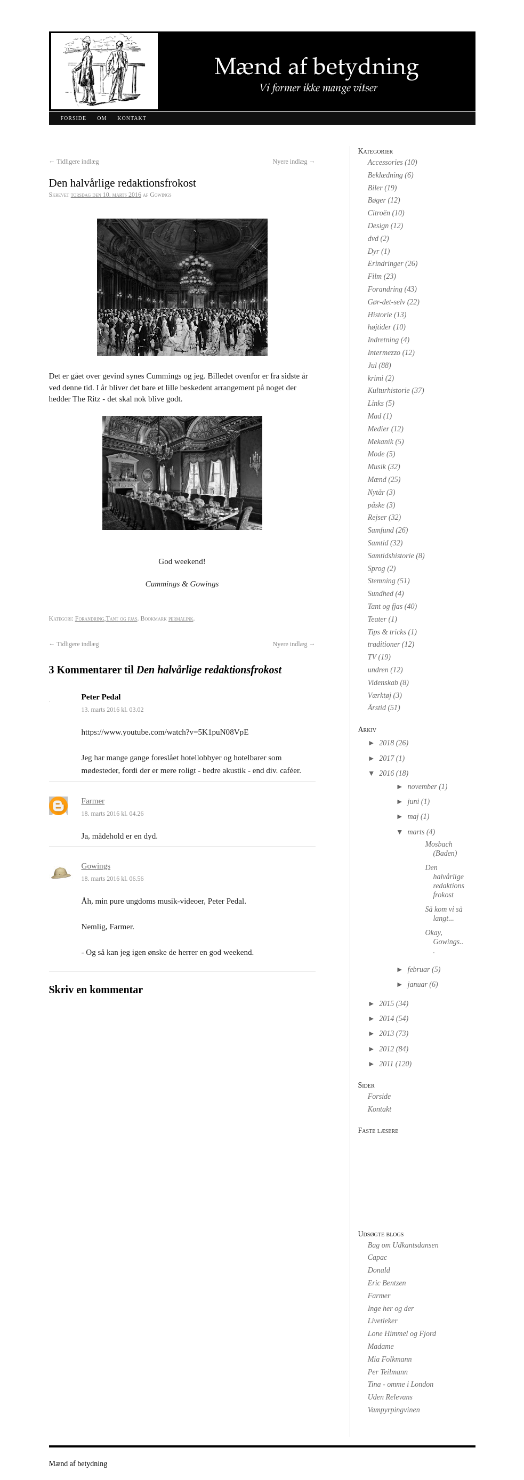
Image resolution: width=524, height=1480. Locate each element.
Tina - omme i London (401, 1384)
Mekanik (380, 442)
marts (416, 832)
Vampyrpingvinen (394, 1410)
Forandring (89, 618)
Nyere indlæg (294, 161)
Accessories (385, 162)
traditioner (384, 644)
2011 (386, 1064)
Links (376, 403)
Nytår (376, 492)
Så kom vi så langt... (443, 913)
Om (102, 118)
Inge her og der (391, 1309)
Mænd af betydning (78, 1464)
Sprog (376, 569)
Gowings (96, 866)
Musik (377, 467)
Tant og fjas (121, 618)
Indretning (383, 340)
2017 (386, 758)
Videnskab (383, 683)
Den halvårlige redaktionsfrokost (444, 881)
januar (418, 984)
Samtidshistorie (391, 556)
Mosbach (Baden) (441, 848)
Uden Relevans (390, 1397)
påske (376, 505)
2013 (386, 1033)
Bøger (377, 200)
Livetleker (383, 1321)
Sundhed (380, 594)
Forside (74, 118)
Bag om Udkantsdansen (403, 1245)
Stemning (382, 581)
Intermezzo (384, 353)
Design (378, 226)
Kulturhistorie (389, 391)
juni (414, 802)
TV (372, 657)
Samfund (381, 530)
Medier (378, 429)
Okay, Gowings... (444, 942)
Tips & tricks (387, 632)
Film (375, 276)
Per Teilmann (388, 1372)
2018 (386, 743)
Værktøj (379, 695)
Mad (375, 416)
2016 (386, 773)
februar (419, 970)
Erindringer (386, 264)
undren (378, 670)
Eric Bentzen (387, 1283)
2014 (386, 1019)
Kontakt (132, 118)
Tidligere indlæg (74, 161)
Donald (379, 1270)
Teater (377, 619)
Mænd (377, 480)
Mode (376, 454)
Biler (375, 188)
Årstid (377, 708)
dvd (373, 239)
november (422, 787)
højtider (379, 327)
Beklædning (385, 175)
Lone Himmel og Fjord (402, 1334)
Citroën (379, 213)
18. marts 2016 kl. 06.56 (113, 878)
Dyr (374, 251)
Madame (381, 1346)
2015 (386, 1004)
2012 (386, 1049)
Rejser (377, 517)
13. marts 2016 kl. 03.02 (113, 709)
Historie (380, 315)
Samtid (378, 543)
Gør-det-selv (386, 302)
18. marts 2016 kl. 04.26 (113, 813)
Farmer (93, 801)
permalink (181, 618)
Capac (378, 1257)
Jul (372, 365)
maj (413, 817)
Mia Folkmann (390, 1359)
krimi (376, 378)
